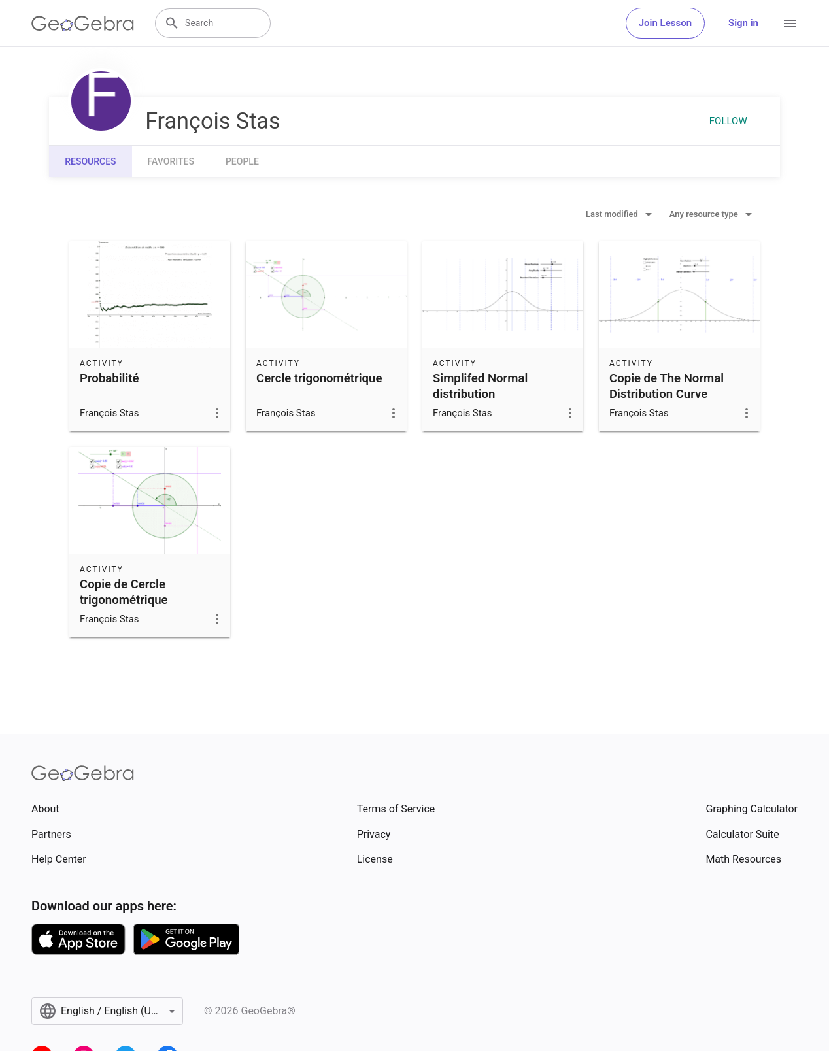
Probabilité (109, 378)
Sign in (743, 23)
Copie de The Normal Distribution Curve (666, 386)
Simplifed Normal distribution (480, 386)
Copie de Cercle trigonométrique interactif (124, 600)
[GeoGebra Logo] (82, 23)
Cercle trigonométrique (319, 378)
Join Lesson (665, 23)
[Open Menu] (790, 23)
